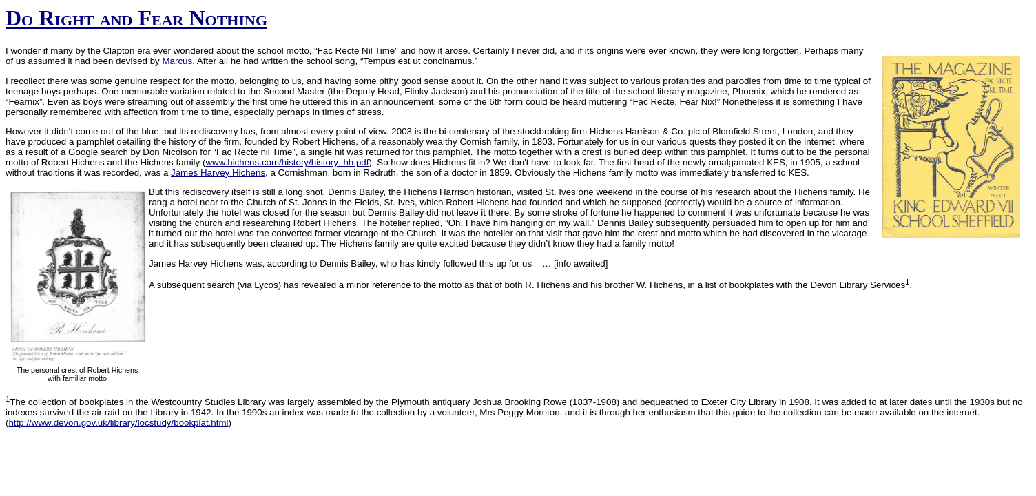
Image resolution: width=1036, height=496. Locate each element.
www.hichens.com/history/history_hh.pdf (287, 162)
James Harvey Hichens (218, 172)
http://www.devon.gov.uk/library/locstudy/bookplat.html (118, 422)
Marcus (177, 61)
